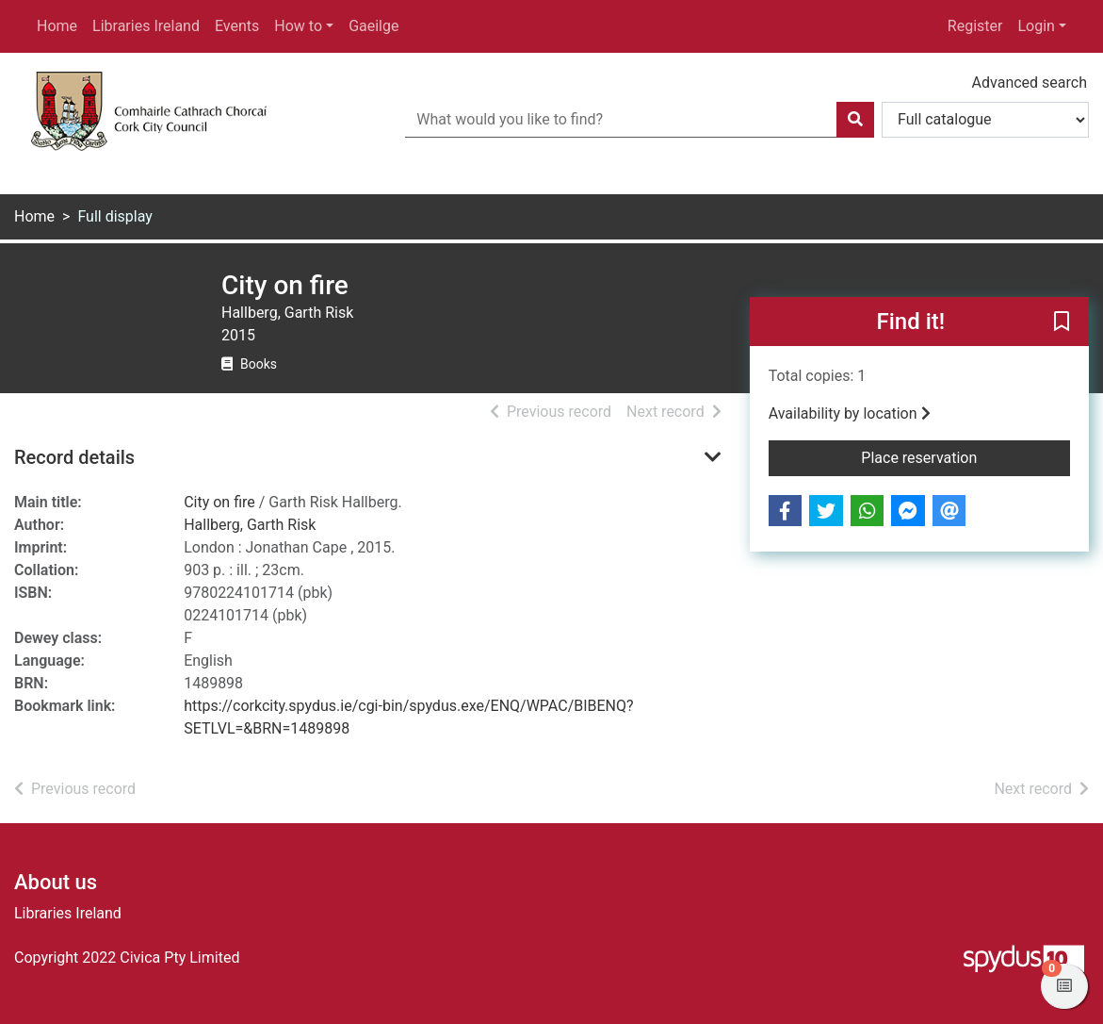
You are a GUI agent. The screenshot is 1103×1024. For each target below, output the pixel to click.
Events (237, 26)
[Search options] (985, 120)
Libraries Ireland (146, 26)
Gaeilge (373, 26)
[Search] (855, 120)
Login (1035, 26)
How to (298, 26)
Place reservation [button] (965, 456)
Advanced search (1029, 82)
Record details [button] (74, 457)
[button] (1061, 322)
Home (57, 26)
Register (975, 26)
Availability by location (850, 413)
